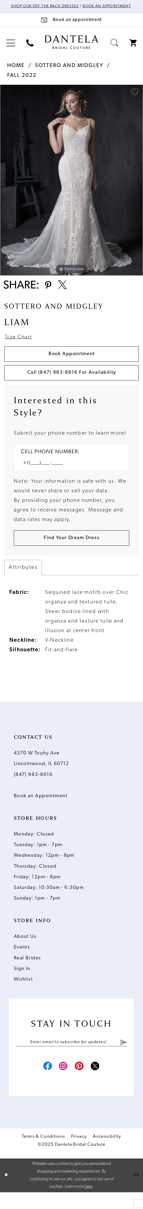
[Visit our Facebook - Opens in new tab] (44, 1082)
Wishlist (23, 993)
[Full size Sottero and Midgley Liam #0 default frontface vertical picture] (71, 185)
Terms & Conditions (43, 1153)
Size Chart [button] (20, 345)
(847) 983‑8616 (33, 788)
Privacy (79, 1153)
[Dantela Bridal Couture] (71, 47)
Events (22, 961)
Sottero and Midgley (69, 71)
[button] (11, 48)
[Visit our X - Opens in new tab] (99, 1082)
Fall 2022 (22, 81)
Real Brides (27, 972)
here (88, 1203)
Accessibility (107, 1153)
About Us (25, 950)
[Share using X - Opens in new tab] (65, 292)
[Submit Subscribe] (123, 1056)
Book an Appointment (40, 810)
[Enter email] (71, 1056)
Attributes (23, 581)
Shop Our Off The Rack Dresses (59, 7)
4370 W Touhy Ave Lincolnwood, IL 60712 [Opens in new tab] (41, 772)
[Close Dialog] (6, 1192)
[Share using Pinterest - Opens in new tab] (49, 292)
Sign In (22, 982)
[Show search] (114, 48)
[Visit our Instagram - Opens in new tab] (62, 1082)
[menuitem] (11, 48)
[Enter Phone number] (67, 475)
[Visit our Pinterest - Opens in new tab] (81, 1082)
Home (16, 71)
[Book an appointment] (71, 25)
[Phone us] (30, 48)
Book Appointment (71, 363)
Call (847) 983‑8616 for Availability (71, 383)
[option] (71, 185)
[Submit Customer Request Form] (71, 551)
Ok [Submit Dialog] (135, 1192)
